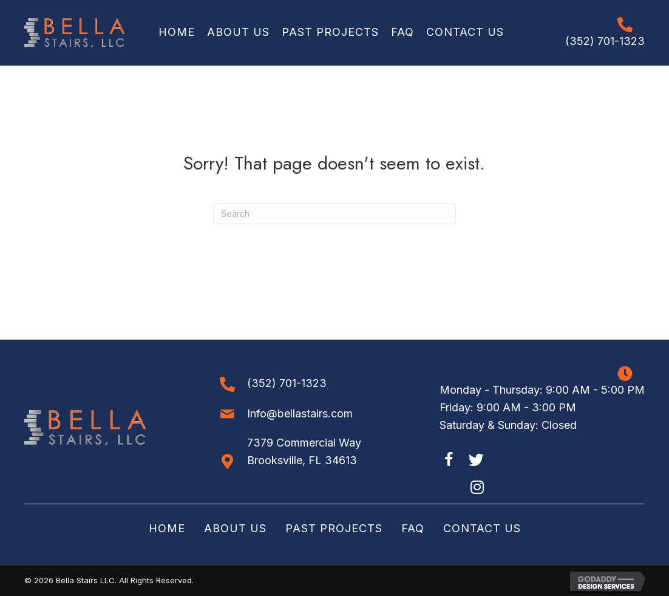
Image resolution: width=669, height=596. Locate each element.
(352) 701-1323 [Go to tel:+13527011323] (605, 41)
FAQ (412, 528)
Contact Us (482, 528)
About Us (235, 528)
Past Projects (333, 528)
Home (167, 528)
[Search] (334, 214)
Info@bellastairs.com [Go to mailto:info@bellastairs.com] (300, 413)
